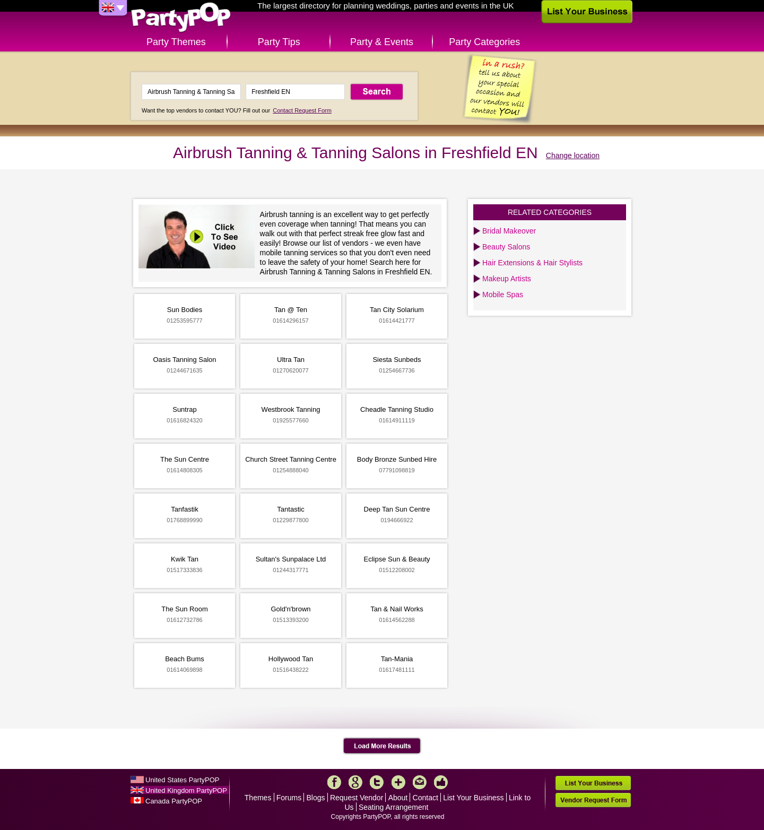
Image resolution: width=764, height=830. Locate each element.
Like (441, 782)
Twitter (377, 782)
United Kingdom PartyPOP (186, 790)
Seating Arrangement (394, 807)
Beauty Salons (506, 247)
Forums (288, 797)
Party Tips (279, 42)
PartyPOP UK (181, 17)
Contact (425, 797)
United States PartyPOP (182, 780)
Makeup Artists (506, 278)
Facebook (334, 782)
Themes (258, 797)
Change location (573, 155)
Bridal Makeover (509, 231)
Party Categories (484, 42)
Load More (382, 746)
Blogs (316, 797)
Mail (420, 782)
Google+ (355, 782)
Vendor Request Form (593, 800)
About (398, 797)
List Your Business (473, 797)
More (398, 782)
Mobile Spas (502, 294)
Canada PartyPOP (173, 801)
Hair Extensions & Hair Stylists (532, 262)
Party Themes (176, 42)
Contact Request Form (302, 110)
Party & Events (381, 42)
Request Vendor (356, 797)
